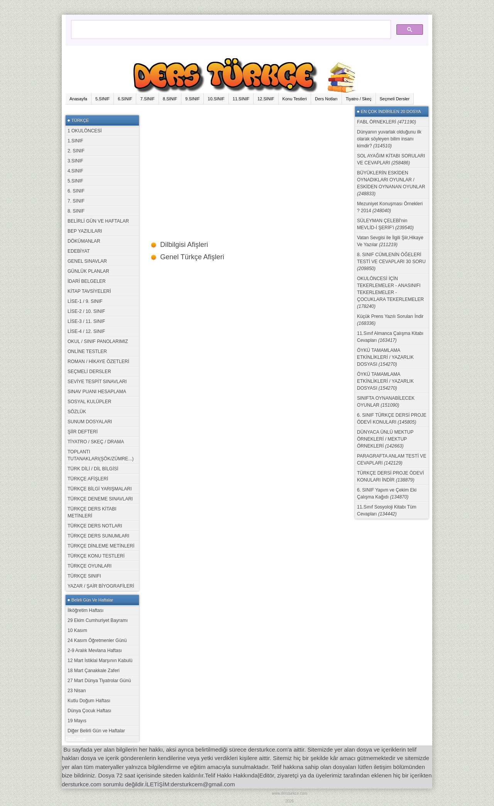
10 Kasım (77, 630)
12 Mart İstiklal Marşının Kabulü (100, 660)
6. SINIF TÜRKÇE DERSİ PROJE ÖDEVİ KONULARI (391, 418)
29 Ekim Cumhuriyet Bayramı (98, 620)
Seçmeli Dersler (395, 98)
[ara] (230, 25)
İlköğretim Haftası (85, 610)
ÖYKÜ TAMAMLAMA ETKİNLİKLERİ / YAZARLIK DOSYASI (385, 357)
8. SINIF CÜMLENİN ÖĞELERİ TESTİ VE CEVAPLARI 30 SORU (391, 261)
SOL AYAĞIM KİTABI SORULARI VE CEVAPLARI (391, 159)
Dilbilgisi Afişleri (184, 244)
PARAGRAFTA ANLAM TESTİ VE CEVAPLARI (391, 459)
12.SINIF (265, 98)
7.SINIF (147, 98)
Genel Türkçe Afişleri (192, 257)
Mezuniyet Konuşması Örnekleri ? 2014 (390, 207)
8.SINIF (170, 98)
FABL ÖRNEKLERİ (386, 122)
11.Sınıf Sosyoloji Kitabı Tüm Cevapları (386, 510)
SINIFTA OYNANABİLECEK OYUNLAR (385, 401)
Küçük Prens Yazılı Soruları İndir (390, 320)
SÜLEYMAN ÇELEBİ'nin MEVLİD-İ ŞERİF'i (385, 224)
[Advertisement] (247, 160)
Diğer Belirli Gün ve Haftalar (96, 730)
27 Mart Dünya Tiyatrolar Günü (99, 680)
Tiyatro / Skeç (359, 98)
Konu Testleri (295, 98)
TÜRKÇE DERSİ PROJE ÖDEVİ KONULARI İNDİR (390, 476)
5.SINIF (102, 98)
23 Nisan (77, 690)
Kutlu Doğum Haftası (89, 700)
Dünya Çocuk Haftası (89, 710)
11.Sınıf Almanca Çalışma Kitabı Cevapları (390, 337)
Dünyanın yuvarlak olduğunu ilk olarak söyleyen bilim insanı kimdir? (389, 139)
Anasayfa (78, 98)
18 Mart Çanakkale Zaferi (94, 670)
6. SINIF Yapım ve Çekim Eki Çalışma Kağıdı (386, 493)
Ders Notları (326, 98)
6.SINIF (125, 98)
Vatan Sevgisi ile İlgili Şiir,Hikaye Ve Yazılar (390, 241)
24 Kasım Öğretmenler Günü (97, 640)
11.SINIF (241, 98)
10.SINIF (216, 98)
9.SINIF (192, 98)
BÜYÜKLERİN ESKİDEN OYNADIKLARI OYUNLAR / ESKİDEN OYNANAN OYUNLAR (391, 183)
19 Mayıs (77, 720)
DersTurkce (75, 739)
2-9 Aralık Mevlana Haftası (95, 650)
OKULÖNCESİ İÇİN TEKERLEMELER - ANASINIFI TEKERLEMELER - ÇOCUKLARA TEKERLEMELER (390, 292)
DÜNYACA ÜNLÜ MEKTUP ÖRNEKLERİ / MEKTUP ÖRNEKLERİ (385, 439)
